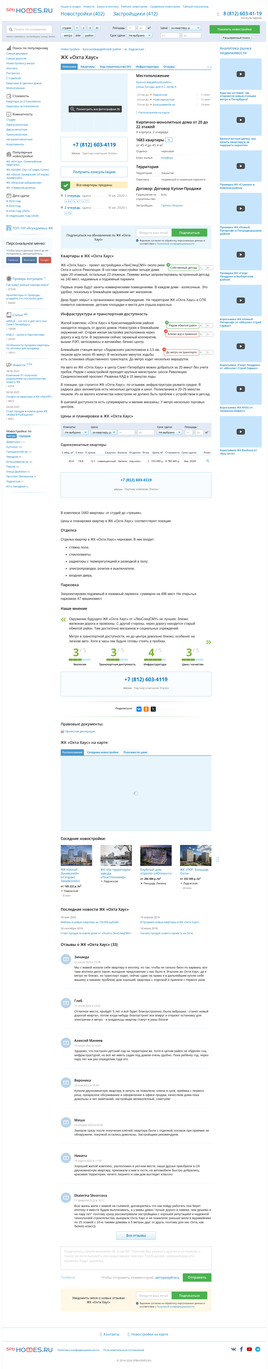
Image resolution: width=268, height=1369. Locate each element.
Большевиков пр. (17, 462)
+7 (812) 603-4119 (94, 144)
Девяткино (13, 442)
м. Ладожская (134, 49)
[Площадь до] (142, 28)
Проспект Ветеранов (19, 476)
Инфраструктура (147, 66)
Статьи (20, 315)
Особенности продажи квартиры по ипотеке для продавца (27, 347)
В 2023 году (13, 201)
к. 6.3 (68, 201)
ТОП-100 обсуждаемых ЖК (33, 228)
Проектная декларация (80, 731)
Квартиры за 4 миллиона (22, 106)
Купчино (12, 447)
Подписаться (189, 233)
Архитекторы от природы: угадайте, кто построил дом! (24, 297)
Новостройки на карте (149, 1334)
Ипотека (11, 68)
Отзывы (169, 66)
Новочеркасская (163, 99)
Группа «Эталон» (172, 205)
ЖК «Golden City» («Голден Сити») (27, 169)
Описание (69, 66)
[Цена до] (191, 35)
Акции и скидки (71, 6)
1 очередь (72, 195)
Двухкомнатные (16, 129)
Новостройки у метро (20, 63)
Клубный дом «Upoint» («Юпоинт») (156, 860)
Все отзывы (136, 1235)
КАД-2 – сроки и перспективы (25, 334)
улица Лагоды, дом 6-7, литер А (156, 87)
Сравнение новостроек (165, 6)
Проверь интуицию (29, 279)
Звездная (12, 456)
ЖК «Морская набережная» (24, 182)
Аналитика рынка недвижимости (235, 50)
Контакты (111, 1334)
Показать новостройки (235, 29)
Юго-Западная (15, 486)
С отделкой (13, 78)
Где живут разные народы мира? (27, 285)
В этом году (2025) (18, 211)
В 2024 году (13, 206)
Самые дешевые (17, 53)
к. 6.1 (77, 201)
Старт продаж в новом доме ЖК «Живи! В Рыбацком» (27, 412)
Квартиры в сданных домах (24, 83)
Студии (10, 119)
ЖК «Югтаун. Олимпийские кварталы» (24, 163)
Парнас (11, 466)
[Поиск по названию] (29, 29)
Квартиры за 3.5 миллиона (23, 101)
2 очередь (72, 207)
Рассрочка (13, 73)
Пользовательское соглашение (123, 1350)
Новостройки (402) (82, 14)
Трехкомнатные (16, 134)
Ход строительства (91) (115, 66)
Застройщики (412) (135, 14)
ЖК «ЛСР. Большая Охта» (195, 860)
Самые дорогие (16, 58)
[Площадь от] (131, 28)
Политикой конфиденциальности (176, 243)
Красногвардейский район (102, 49)
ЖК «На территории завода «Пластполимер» (116, 862)
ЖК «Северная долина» (21, 187)
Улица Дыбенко (16, 471)
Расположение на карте (153, 112)
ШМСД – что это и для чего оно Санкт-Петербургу (26, 322)
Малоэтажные (15, 88)
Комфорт (167, 158)
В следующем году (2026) (22, 216)
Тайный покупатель (196, 6)
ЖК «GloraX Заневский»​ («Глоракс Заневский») (27, 176)
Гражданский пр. (17, 451)
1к (169, 139)
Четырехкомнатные (19, 139)
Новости (88, 6)
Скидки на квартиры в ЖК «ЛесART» (29, 396)
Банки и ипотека (108, 6)
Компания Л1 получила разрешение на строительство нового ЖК (26, 378)
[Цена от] (170, 35)
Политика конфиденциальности (78, 1350)
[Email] (154, 233)
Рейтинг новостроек (134, 6)
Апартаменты (15, 144)
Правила (68, 1277)
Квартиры (88, 66)
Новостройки (70, 49)
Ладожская (13, 481)
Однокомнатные (17, 124)
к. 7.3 (68, 213)
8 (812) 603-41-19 (242, 14)
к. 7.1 (85, 201)
